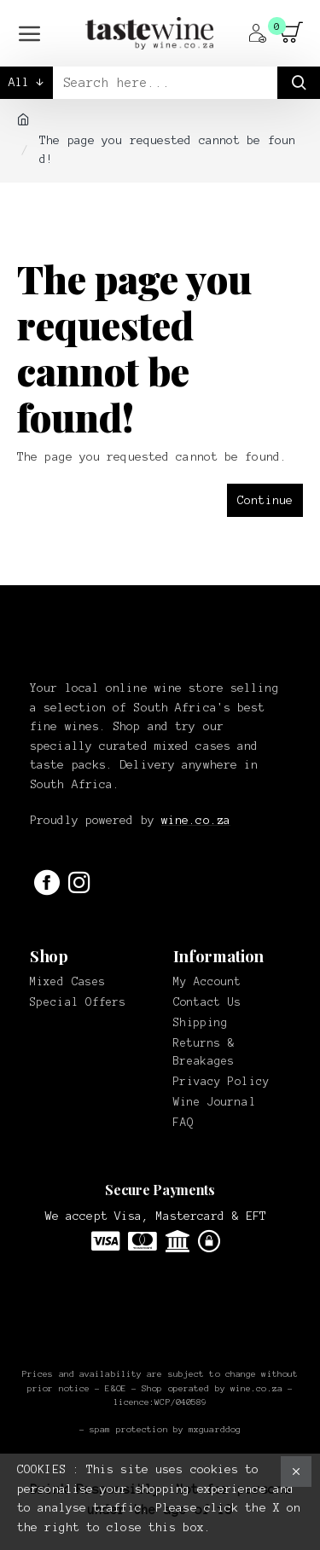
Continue (265, 500)
